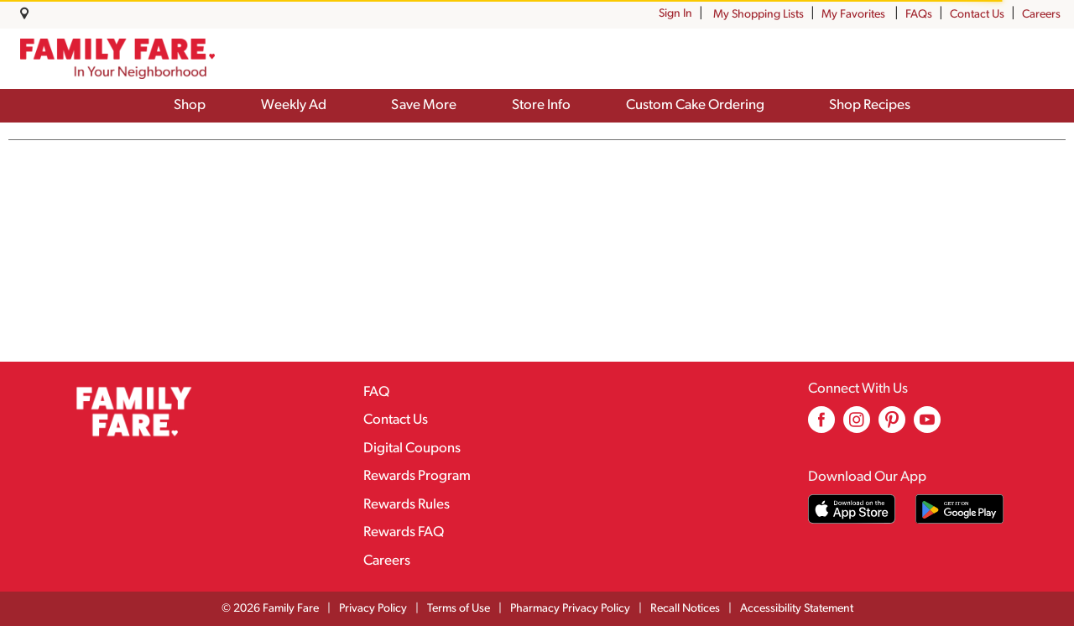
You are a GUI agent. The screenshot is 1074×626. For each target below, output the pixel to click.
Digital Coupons (412, 448)
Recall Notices (685, 609)
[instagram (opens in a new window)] (856, 426)
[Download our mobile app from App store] (852, 509)
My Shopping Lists (758, 14)
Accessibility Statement (796, 609)
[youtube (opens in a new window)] (927, 426)
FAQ (376, 392)
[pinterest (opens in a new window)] (891, 426)
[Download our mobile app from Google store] (959, 509)
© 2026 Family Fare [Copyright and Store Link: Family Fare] (270, 609)
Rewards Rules (406, 505)
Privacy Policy (373, 609)
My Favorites (854, 14)
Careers (1041, 14)
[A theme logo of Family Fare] (117, 59)
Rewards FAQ (403, 532)
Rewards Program (417, 476)
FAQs (918, 14)
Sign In (675, 14)
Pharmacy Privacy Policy (570, 609)
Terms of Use (458, 609)
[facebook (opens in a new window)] (821, 426)
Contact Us (977, 14)
